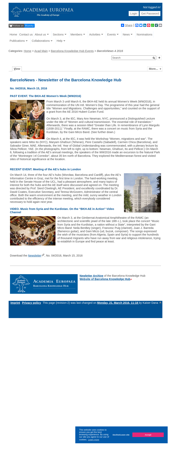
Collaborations (41, 40)
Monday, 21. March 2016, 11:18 (118, 302)
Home (13, 34)
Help (60, 40)
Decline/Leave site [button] (121, 435)
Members (76, 34)
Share (126, 25)
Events (111, 34)
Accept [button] (148, 435)
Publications (17, 40)
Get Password (150, 13)
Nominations (144, 34)
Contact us (26, 34)
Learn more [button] (93, 439)
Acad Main (41, 51)
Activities (94, 34)
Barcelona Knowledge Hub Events (72, 51)
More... (153, 68)
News (126, 34)
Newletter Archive (91, 275)
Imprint (15, 302)
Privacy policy (31, 302)
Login (133, 13)
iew (17, 68)
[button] (154, 58)
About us (40, 34)
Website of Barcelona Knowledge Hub (105, 279)
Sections (58, 34)
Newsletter (34, 255)
